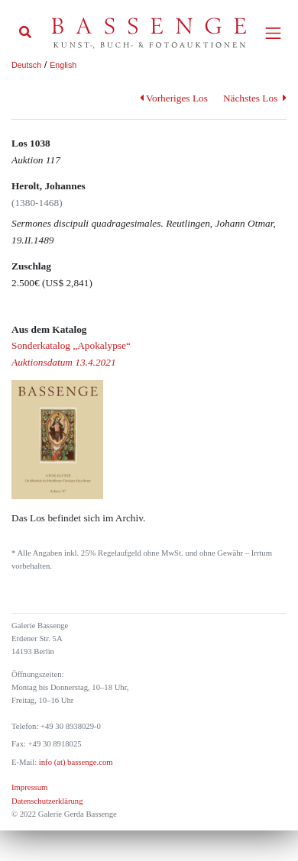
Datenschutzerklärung (47, 801)
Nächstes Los (255, 98)
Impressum (29, 787)
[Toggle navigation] (273, 33)
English (63, 64)
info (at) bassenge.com (74, 762)
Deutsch (26, 64)
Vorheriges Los (174, 98)
